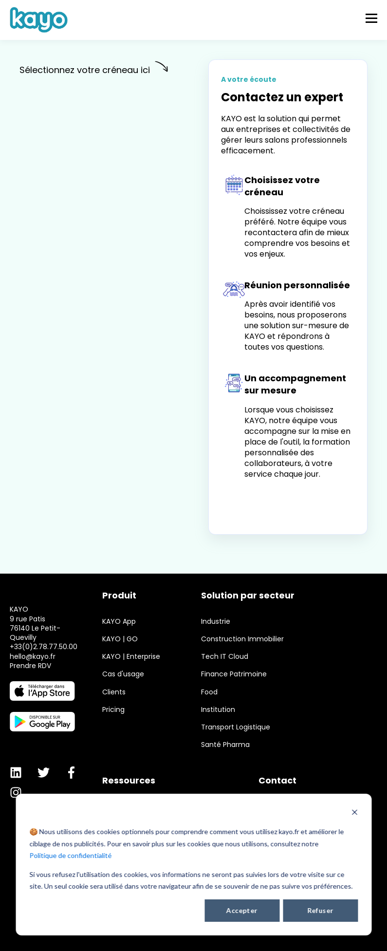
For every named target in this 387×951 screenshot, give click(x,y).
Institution (218, 710)
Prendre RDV (30, 685)
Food (209, 692)
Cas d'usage (123, 674)
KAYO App (119, 621)
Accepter (242, 910)
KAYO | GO (120, 639)
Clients (114, 692)
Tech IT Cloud (224, 657)
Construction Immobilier (242, 639)
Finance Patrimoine (234, 674)
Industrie (215, 621)
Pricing (113, 710)
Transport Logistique (235, 727)
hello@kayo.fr (32, 676)
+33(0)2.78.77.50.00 (43, 666)
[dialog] (193, 864)
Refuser (320, 910)
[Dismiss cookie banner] (354, 813)
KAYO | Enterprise (131, 657)
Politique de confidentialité (70, 855)
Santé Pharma (225, 745)
